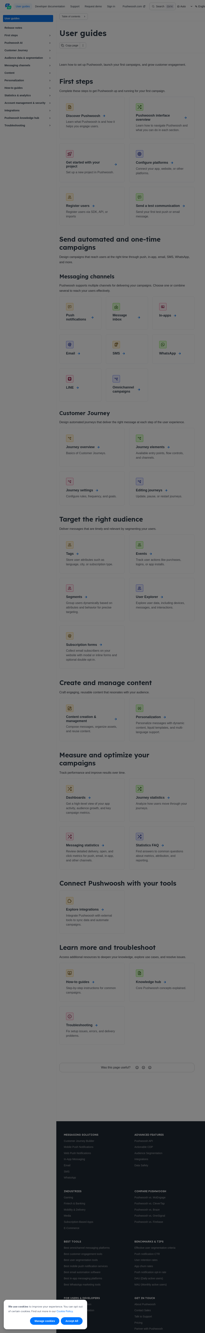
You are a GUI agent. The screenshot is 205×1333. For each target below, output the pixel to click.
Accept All (71, 1320)
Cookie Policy (65, 1311)
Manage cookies (45, 1320)
